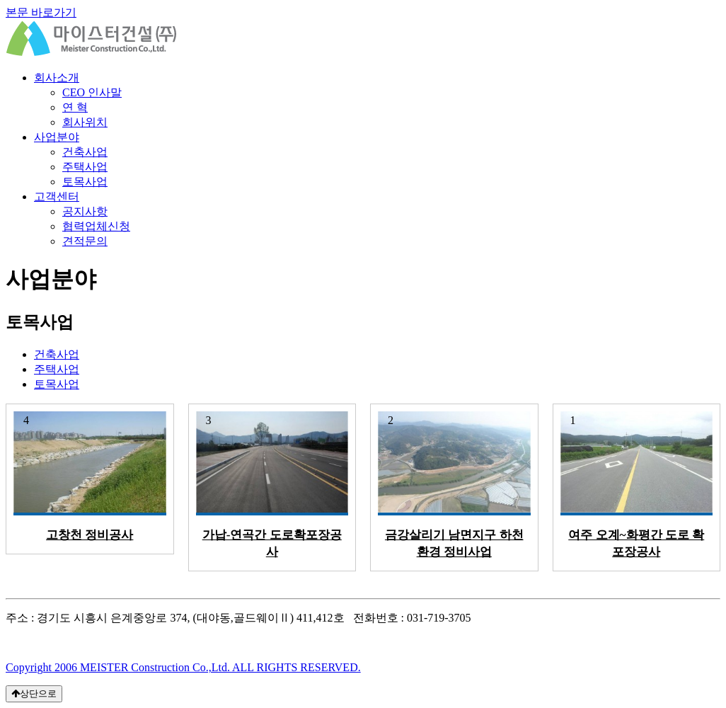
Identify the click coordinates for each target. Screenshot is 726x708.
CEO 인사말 (92, 92)
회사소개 (56, 78)
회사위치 (85, 122)
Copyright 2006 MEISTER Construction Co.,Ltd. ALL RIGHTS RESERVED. (183, 667)
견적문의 (85, 241)
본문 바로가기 (41, 12)
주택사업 (85, 167)
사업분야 (56, 137)
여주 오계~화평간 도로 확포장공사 (636, 543)
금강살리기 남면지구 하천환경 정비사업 (454, 543)
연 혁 (75, 107)
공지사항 (85, 211)
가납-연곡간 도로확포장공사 (272, 543)
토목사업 (85, 182)
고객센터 (56, 196)
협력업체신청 (96, 226)
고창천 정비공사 (89, 535)
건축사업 (85, 152)
